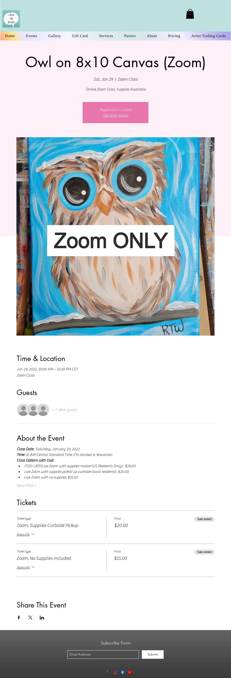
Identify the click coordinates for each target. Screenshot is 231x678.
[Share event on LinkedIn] (42, 617)
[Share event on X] (30, 617)
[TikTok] (108, 672)
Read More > (26, 485)
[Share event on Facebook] (19, 617)
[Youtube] (129, 672)
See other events (115, 115)
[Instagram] (115, 672)
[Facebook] (122, 672)
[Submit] (153, 654)
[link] (190, 14)
